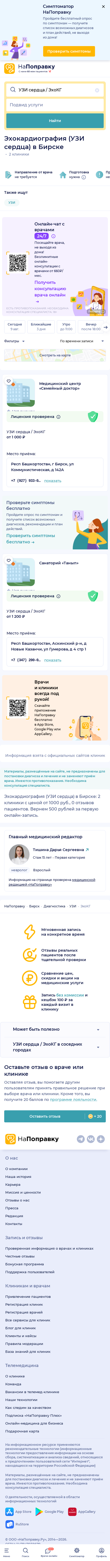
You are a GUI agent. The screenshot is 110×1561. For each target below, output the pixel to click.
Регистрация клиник (24, 1304)
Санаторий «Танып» (58, 563)
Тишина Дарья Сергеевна (58, 849)
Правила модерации (24, 1344)
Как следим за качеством (28, 1407)
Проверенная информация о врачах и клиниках (49, 1248)
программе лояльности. (73, 1099)
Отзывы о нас (17, 1200)
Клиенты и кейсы (20, 1336)
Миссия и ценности (23, 1192)
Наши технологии (21, 1400)
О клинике (15, 1376)
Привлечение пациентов (28, 1296)
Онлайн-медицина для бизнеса (34, 1423)
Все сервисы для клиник (27, 1320)
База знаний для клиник (28, 1351)
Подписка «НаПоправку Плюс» (33, 1415)
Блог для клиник (20, 1328)
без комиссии (70, 995)
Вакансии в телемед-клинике (32, 1392)
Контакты (13, 1224)
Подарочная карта (22, 1431)
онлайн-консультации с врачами (47, 266)
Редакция (14, 1216)
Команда (13, 1384)
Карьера (13, 1184)
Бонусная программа (24, 1264)
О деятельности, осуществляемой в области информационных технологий (42, 1499)
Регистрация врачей (24, 1312)
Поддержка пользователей (29, 1272)
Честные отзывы (19, 1256)
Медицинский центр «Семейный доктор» (60, 386)
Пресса (11, 1208)
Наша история (18, 1176)
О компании (16, 1169)
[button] (55, 90)
